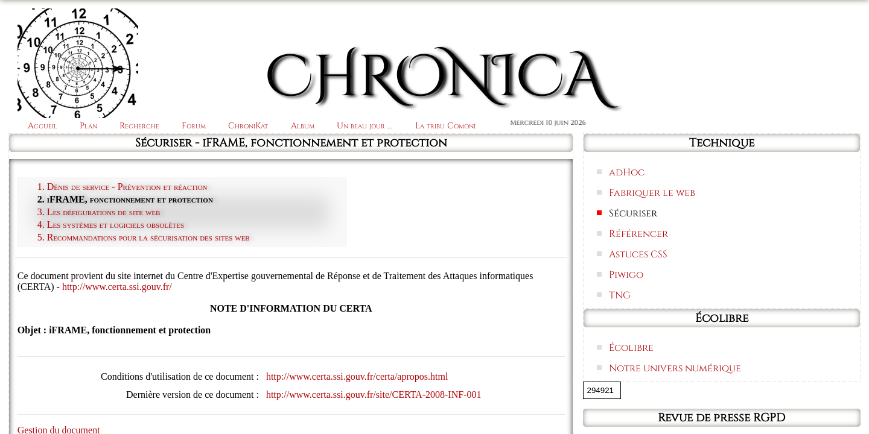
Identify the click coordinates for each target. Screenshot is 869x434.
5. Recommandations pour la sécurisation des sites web (143, 237)
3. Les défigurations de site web (99, 212)
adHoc (627, 172)
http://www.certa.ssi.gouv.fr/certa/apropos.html (357, 376)
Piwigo (626, 274)
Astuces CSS (638, 254)
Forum (194, 125)
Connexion (818, 25)
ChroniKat (248, 125)
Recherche (139, 125)
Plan (88, 125)
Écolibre (631, 347)
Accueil (42, 125)
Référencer (638, 234)
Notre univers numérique (675, 368)
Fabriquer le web (652, 193)
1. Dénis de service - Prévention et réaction (122, 186)
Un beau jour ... (365, 125)
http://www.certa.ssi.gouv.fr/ (117, 286)
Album (302, 125)
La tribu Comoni (445, 125)
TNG (620, 295)
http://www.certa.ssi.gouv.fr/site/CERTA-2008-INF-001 (374, 394)
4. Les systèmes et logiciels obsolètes (110, 224)
